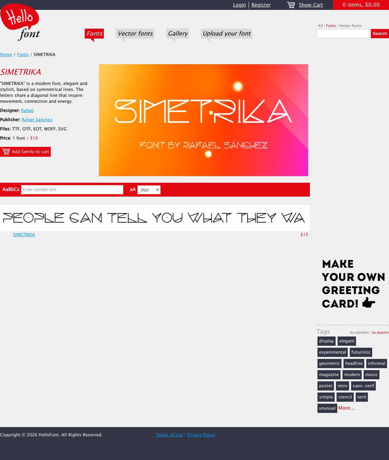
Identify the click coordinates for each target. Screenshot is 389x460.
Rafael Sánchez (37, 120)
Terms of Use (169, 435)
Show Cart (311, 5)
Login (239, 5)
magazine (329, 374)
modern (352, 374)
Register (261, 5)
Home (6, 54)
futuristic (361, 352)
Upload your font (226, 33)
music (371, 374)
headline (354, 363)
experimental (332, 352)
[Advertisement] (352, 150)
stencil (345, 397)
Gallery (177, 33)
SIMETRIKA (24, 234)
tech (361, 397)
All (320, 26)
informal (376, 363)
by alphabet (359, 332)
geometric (329, 363)
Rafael (27, 110)
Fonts (94, 33)
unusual (327, 408)
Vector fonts (135, 33)
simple (326, 397)
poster (325, 386)
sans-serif (363, 386)
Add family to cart (25, 151)
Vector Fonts (350, 26)
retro (342, 386)
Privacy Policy (201, 435)
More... (346, 408)
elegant (346, 341)
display (326, 341)
